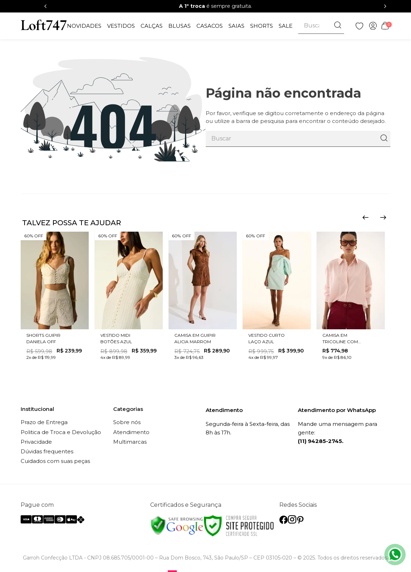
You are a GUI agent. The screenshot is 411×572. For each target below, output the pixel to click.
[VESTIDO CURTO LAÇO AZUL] (276, 297)
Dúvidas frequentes (47, 451)
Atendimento (131, 432)
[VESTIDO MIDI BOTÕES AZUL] (129, 297)
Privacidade (36, 441)
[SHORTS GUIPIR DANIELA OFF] (55, 297)
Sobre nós (127, 422)
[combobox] (321, 26)
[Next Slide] (385, 6)
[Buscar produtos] (338, 26)
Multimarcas (130, 441)
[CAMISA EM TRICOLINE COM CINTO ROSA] (350, 297)
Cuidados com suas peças (55, 461)
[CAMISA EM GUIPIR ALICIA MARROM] (202, 297)
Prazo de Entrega (44, 422)
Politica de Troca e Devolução (61, 432)
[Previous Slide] (45, 6)
